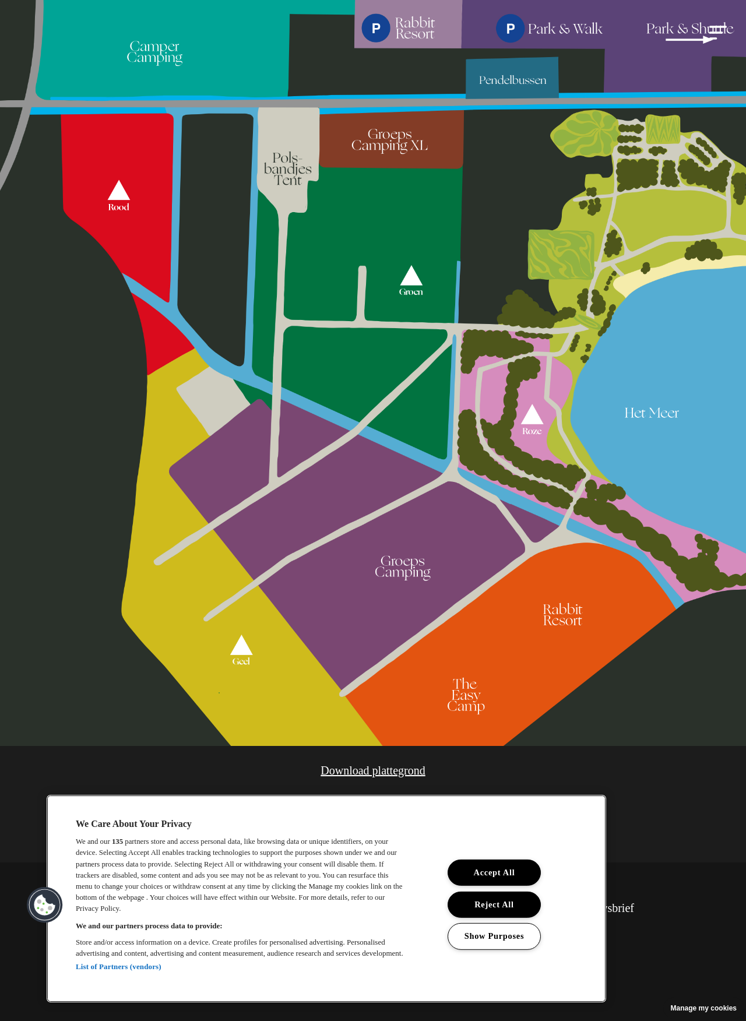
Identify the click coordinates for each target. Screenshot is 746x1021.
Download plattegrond (373, 770)
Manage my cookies (704, 1008)
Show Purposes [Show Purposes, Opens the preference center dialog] (495, 936)
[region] (326, 898)
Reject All (494, 904)
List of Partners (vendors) (118, 966)
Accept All (494, 872)
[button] (718, 33)
